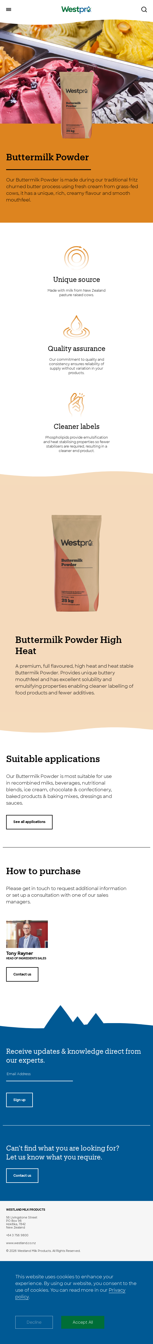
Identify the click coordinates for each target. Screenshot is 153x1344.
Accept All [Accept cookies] (83, 1322)
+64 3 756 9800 (17, 1235)
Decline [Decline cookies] (34, 1322)
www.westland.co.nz (21, 1243)
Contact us (22, 974)
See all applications (29, 822)
